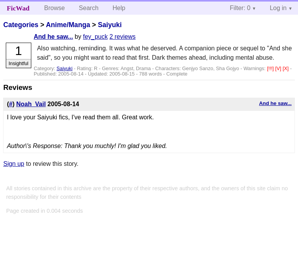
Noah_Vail (31, 104)
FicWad (18, 8)
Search (89, 8)
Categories (20, 25)
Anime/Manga (68, 25)
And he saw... (53, 36)
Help (118, 8)
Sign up (13, 163)
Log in (278, 8)
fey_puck (95, 36)
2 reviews (122, 36)
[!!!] (271, 68)
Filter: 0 (240, 8)
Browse (54, 8)
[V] (279, 68)
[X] (286, 68)
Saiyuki (110, 25)
